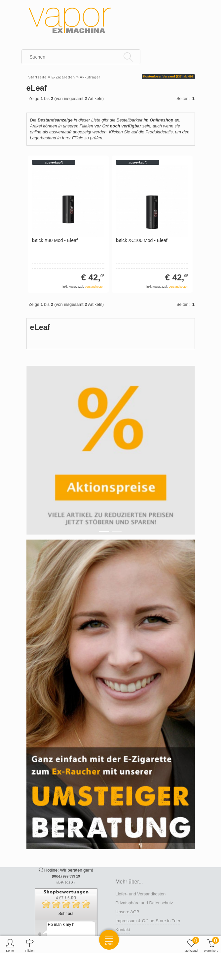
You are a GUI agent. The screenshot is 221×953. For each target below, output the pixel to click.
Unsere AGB (127, 911)
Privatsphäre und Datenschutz (144, 902)
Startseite (37, 77)
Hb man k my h (61, 924)
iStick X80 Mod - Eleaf (55, 240)
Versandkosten (94, 286)
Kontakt (123, 929)
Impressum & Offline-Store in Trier (148, 920)
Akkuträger (90, 77)
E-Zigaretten (63, 77)
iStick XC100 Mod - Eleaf (141, 240)
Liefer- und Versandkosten (141, 893)
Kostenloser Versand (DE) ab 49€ (168, 76)
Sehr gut (65, 913)
